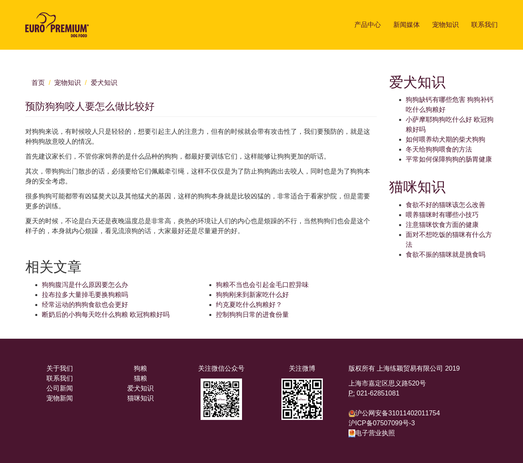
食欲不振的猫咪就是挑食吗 (445, 254)
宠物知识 (445, 24)
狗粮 (140, 368)
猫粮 (140, 378)
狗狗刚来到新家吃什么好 (252, 294)
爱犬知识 (104, 82)
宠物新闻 (59, 398)
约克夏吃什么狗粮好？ (249, 304)
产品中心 (367, 24)
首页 (38, 82)
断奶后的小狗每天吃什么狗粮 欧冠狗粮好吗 (105, 314)
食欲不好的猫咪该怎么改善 (445, 204)
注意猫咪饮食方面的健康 (442, 224)
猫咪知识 (140, 398)
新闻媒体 (406, 24)
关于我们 (59, 368)
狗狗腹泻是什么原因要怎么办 (85, 284)
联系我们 (484, 24)
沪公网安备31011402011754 (397, 413)
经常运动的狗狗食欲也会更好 (85, 304)
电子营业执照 (372, 432)
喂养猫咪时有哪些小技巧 (442, 214)
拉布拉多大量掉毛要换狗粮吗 (85, 294)
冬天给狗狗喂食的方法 (439, 149)
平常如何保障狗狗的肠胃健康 (449, 159)
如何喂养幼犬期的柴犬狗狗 (445, 139)
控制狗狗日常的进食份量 (252, 314)
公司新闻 (59, 388)
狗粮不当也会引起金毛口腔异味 (262, 284)
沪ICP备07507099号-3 (382, 423)
